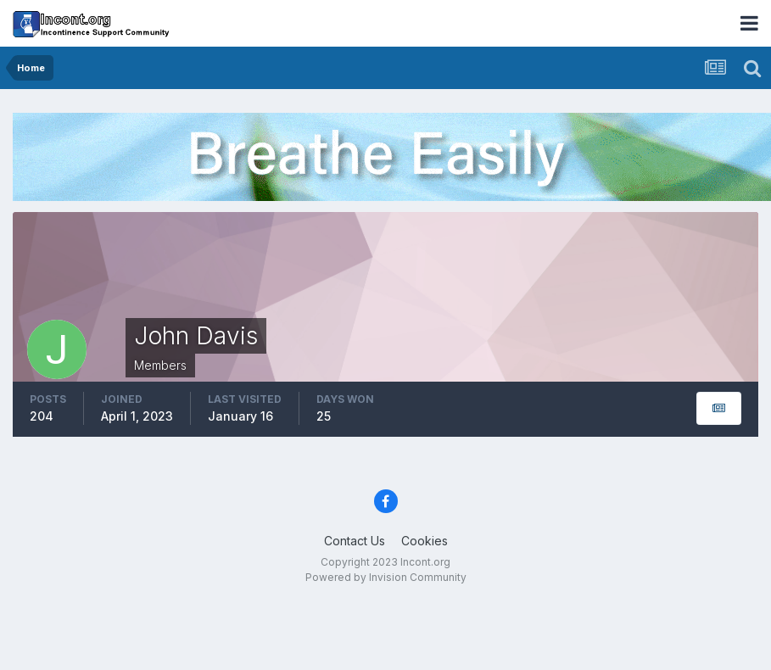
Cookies (424, 540)
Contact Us (354, 540)
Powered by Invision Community (386, 577)
